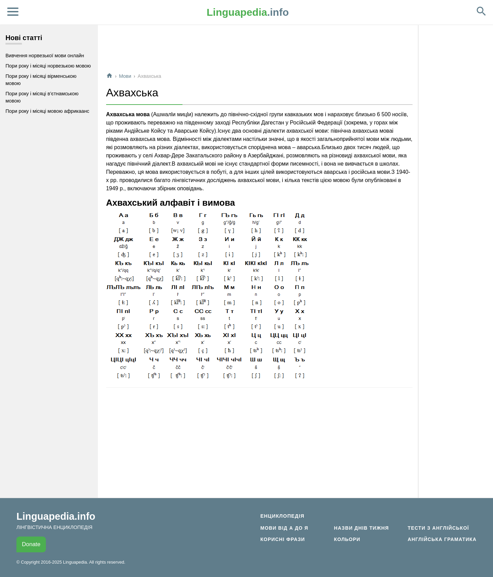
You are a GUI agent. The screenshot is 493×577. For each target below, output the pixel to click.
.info (248, 12)
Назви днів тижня (361, 528)
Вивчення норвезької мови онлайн (44, 55)
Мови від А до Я (284, 528)
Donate (31, 544)
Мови (125, 76)
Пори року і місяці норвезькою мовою (48, 66)
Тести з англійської (438, 528)
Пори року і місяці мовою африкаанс (47, 111)
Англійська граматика (442, 539)
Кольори (347, 539)
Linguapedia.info (55, 516)
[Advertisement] (259, 51)
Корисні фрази (282, 539)
